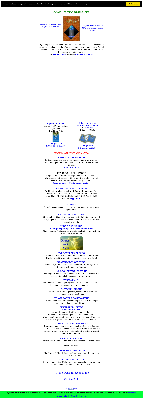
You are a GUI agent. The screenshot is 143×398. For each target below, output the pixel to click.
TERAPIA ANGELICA (71, 226)
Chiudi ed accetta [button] (133, 4)
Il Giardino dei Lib (87, 148)
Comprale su (87, 145)
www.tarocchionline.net (71, 388)
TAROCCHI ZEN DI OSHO (71, 253)
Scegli (61, 183)
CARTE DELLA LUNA (71, 338)
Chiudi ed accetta (79, 396)
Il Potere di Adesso (87, 123)
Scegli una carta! (71, 167)
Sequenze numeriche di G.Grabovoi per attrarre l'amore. (92, 28)
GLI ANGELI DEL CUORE (71, 214)
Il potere (51, 123)
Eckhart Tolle (59, 54)
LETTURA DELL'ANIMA (71, 359)
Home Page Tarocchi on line (72, 372)
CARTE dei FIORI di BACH (71, 350)
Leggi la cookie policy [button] (80, 4)
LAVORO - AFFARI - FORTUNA (71, 271)
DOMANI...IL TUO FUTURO (71, 262)
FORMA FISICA (71, 280)
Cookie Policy (72, 379)
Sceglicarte (78, 183)
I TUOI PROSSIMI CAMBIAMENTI (71, 298)
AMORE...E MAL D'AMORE (71, 157)
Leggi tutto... (75, 198)
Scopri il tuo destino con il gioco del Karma (50, 25)
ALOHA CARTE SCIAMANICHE (71, 323)
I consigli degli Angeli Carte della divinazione (71, 228)
